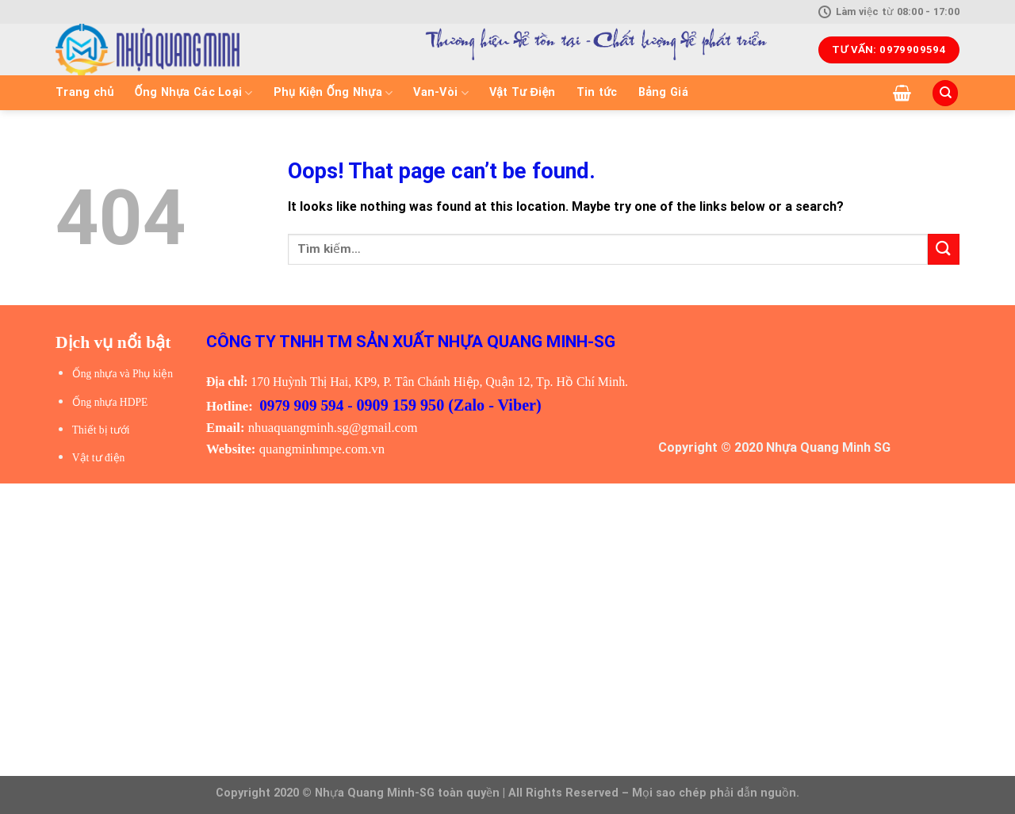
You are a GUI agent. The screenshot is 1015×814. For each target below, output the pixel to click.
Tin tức (597, 92)
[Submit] (943, 249)
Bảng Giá (663, 92)
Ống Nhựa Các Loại (194, 93)
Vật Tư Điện (522, 92)
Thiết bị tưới (101, 430)
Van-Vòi (441, 93)
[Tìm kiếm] (945, 93)
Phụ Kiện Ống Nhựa (333, 93)
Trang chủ (85, 92)
